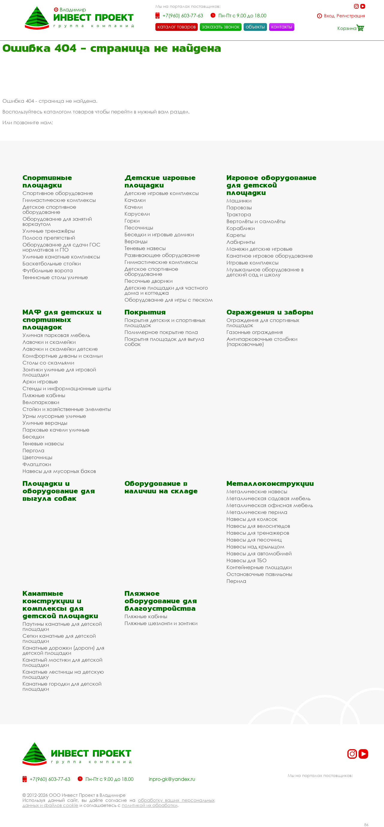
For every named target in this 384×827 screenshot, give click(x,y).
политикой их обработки (149, 805)
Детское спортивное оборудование (49, 209)
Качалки (135, 199)
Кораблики (240, 228)
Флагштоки (36, 464)
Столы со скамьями (48, 362)
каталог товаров (177, 27)
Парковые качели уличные (55, 429)
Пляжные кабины (43, 395)
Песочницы (138, 227)
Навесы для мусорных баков (59, 471)
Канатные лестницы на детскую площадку (63, 674)
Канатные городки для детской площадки (61, 686)
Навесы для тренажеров (257, 532)
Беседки (33, 436)
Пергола (33, 450)
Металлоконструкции (270, 483)
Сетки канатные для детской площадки (59, 638)
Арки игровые (40, 381)
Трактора (238, 214)
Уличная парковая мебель (56, 335)
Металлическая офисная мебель (269, 505)
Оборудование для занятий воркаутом (57, 221)
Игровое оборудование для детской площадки (271, 185)
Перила (236, 580)
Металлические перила (256, 512)
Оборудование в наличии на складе (161, 487)
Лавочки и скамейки (49, 341)
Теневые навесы (145, 248)
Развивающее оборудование (162, 255)
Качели (133, 206)
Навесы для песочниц (254, 539)
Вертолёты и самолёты (255, 221)
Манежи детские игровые (259, 248)
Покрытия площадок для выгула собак (164, 341)
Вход (329, 15)
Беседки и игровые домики (159, 234)
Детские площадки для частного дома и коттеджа (166, 290)
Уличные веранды (44, 422)
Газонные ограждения (254, 332)
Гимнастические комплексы (59, 199)
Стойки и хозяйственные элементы (66, 409)
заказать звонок (220, 27)
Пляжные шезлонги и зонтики (160, 623)
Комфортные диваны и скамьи (62, 355)
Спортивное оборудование (57, 193)
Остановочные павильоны (259, 574)
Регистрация (351, 15)
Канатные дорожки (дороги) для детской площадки (63, 650)
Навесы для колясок (252, 518)
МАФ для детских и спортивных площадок (61, 319)
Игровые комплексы (252, 262)
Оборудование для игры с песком (168, 299)
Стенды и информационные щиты (66, 388)
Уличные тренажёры (48, 230)
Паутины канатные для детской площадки (62, 626)
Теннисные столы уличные (55, 277)
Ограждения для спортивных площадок (262, 323)
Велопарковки (40, 402)
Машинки (238, 200)
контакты (281, 27)
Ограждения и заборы (269, 312)
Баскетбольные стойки (51, 263)
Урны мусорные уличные (54, 415)
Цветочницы (37, 457)
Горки (132, 220)
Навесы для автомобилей (259, 553)
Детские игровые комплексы (161, 193)
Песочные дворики (148, 280)
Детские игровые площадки (160, 181)
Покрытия (145, 312)
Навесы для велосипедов (258, 525)
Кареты (235, 235)
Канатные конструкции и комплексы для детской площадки (60, 604)
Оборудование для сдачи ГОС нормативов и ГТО (61, 247)
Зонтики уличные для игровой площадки (59, 372)
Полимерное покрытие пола (161, 332)
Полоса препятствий (48, 237)
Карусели (137, 213)
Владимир (73, 10)
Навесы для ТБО (246, 560)
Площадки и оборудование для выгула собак (58, 491)
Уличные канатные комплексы (61, 256)
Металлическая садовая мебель (268, 498)
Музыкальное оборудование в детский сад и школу (265, 272)
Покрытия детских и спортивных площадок (164, 323)
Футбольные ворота (47, 270)
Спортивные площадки (47, 181)
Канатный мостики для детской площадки (62, 662)
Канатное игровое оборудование (269, 255)
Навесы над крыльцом (255, 546)
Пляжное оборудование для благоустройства (160, 600)
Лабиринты (240, 241)
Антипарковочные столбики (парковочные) (261, 341)
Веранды (135, 241)
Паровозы (239, 207)
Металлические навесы (256, 491)
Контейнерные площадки (259, 567)
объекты (255, 27)
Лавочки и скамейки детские (60, 348)
